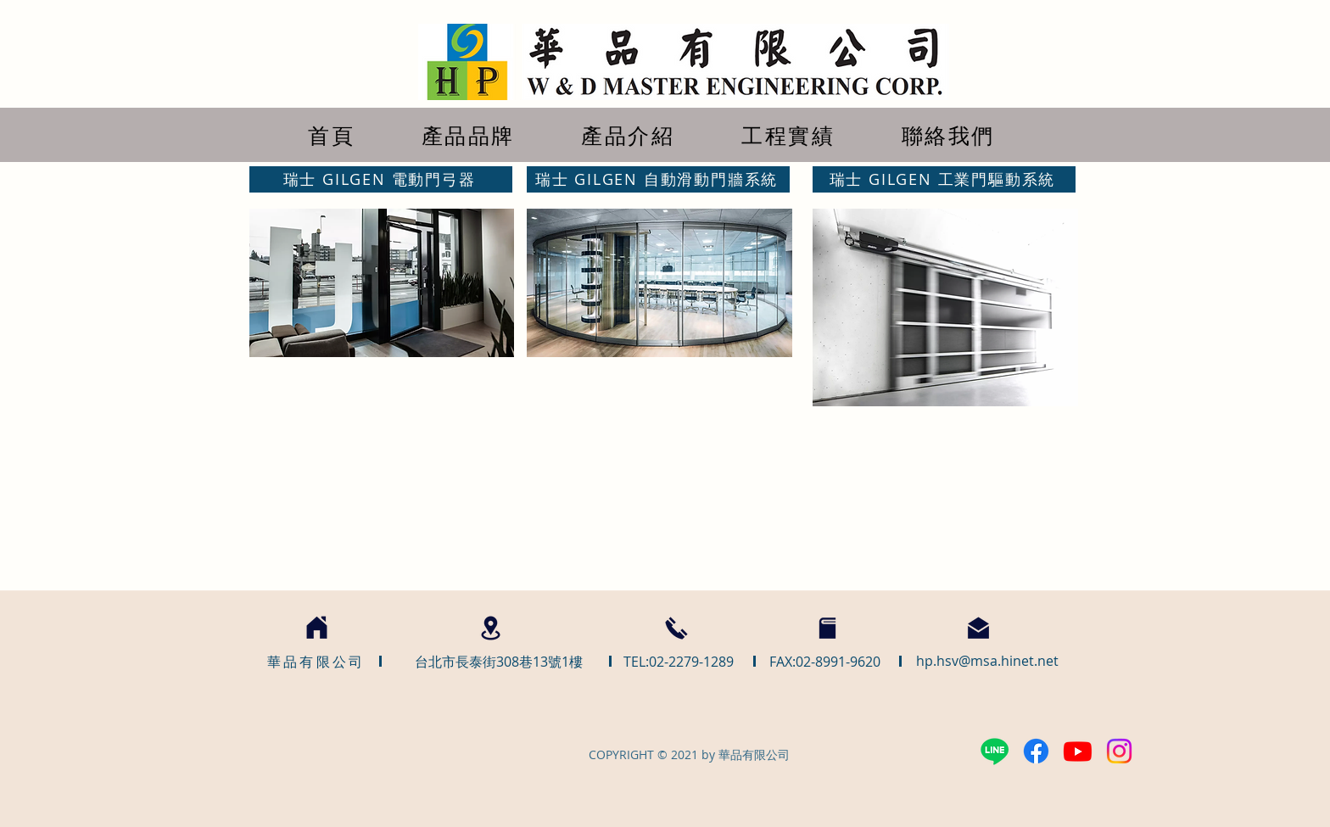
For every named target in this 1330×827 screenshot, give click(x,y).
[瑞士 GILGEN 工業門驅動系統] (944, 179)
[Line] (994, 751)
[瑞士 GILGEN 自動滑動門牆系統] (658, 179)
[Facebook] (1036, 751)
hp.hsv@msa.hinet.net (987, 660)
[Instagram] (1119, 751)
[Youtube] (1077, 751)
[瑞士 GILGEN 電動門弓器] (380, 179)
